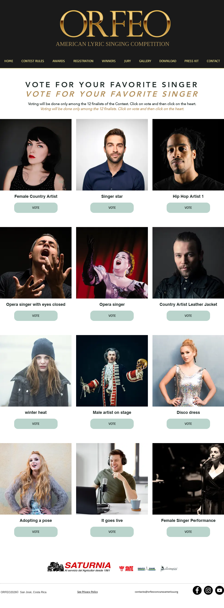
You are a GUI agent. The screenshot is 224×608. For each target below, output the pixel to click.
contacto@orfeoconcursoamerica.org (156, 591)
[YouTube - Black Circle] (219, 590)
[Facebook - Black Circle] (197, 590)
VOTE (35, 207)
